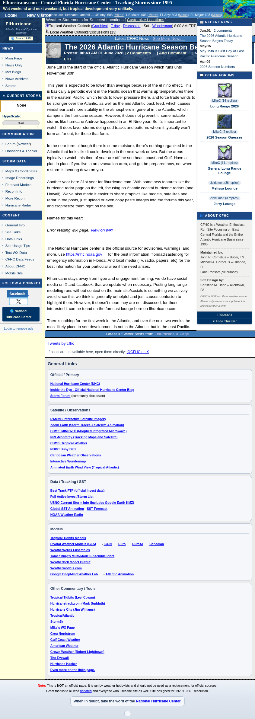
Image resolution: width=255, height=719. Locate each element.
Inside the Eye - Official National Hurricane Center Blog (92, 389)
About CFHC (15, 266)
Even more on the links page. (72, 670)
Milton (119, 15)
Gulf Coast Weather (65, 639)
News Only (13, 65)
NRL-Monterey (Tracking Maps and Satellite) (84, 437)
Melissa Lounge (224, 188)
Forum (10, 144)
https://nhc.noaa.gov (84, 254)
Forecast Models (18, 185)
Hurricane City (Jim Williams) (72, 609)
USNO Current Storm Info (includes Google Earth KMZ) (92, 502)
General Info (15, 225)
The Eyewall (59, 658)
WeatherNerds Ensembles (70, 550)
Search (11, 86)
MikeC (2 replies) (224, 131)
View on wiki (102, 230)
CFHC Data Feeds (19, 259)
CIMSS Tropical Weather (68, 443)
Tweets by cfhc (61, 343)
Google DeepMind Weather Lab (74, 574)
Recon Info (13, 191)
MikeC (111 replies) (225, 163)
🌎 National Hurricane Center (18, 314)
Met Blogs (13, 72)
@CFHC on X (138, 352)
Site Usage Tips (17, 246)
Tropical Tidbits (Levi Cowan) (72, 597)
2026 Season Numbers (217, 67)
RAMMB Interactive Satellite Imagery (78, 419)
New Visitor (39, 15)
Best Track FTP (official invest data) (77, 490)
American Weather (64, 645)
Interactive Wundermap (68, 461)
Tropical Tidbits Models (68, 538)
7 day (115, 26)
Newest (24, 144)
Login (11, 15)
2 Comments (139, 53)
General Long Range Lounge (224, 170)
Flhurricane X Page (172, 334)
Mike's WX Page (62, 627)
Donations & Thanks (21, 151)
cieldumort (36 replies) (225, 182)
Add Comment (172, 53)
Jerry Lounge (224, 204)
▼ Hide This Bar (224, 321)
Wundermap (162, 26)
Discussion (131, 26)
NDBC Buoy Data (63, 449)
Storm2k (56, 621)
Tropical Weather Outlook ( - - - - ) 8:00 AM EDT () (128, 26)
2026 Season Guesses (224, 137)
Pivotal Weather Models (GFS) (73, 544)
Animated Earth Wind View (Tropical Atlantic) (84, 467)
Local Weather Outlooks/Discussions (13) (80, 32)
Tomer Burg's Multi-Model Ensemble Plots (82, 556)
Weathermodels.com (66, 568)
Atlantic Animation (119, 574)
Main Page (13, 58)
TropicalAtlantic (62, 615)
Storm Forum (60, 396)
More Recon (14, 198)
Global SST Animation (67, 508)
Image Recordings (19, 178)
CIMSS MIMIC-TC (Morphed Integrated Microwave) (88, 431)
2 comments (223, 30)
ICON (108, 544)
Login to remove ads (18, 328)
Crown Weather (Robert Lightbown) (77, 651)
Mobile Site (14, 273)
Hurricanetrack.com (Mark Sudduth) (77, 603)
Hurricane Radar (18, 205)
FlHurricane (19, 23)
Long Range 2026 (224, 106)
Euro (122, 544)
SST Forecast (97, 508)
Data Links (13, 239)
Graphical (99, 26)
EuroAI (137, 544)
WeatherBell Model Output (70, 562)
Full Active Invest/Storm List (72, 496)
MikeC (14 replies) (224, 100)
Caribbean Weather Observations (75, 455)
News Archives (16, 79)
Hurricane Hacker (63, 664)
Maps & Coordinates (21, 171)
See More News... (169, 38)
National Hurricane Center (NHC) (75, 383)
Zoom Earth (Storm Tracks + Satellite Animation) (87, 425)
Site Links (13, 232)
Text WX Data (16, 252)
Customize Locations (145, 20)
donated (86, 691)
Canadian (156, 544)
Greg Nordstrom (62, 633)
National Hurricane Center (158, 701)
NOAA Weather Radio (66, 514)
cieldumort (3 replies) (224, 198)
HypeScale (11, 116)
